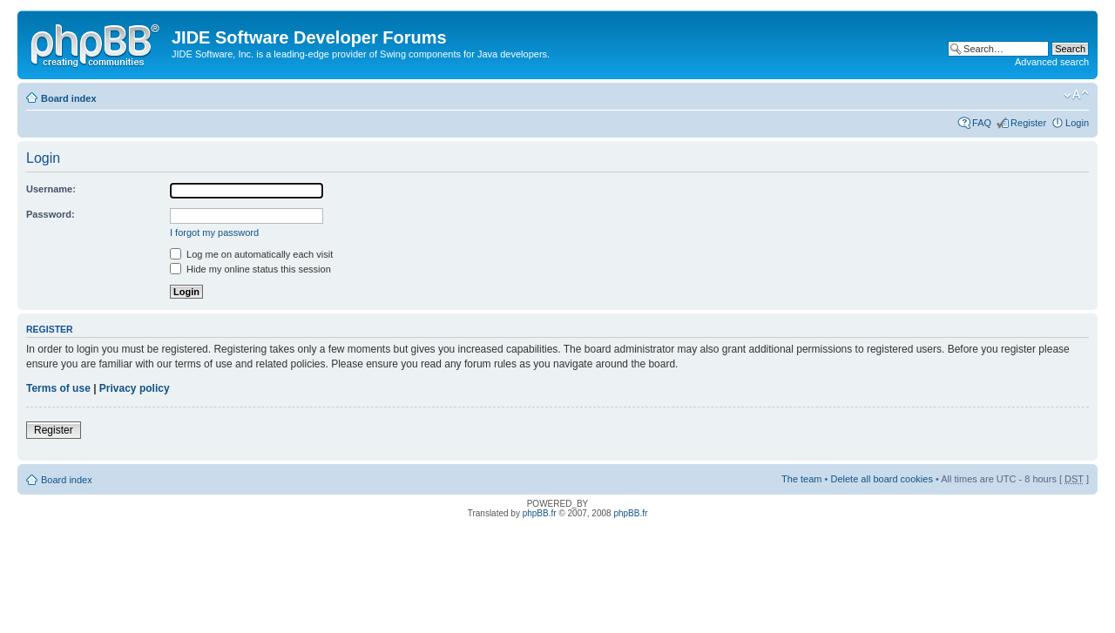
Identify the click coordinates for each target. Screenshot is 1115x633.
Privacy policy (134, 388)
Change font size (1076, 95)
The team (801, 479)
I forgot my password (214, 232)
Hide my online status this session (250, 269)
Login (1077, 123)
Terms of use (58, 388)
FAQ (981, 123)
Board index (69, 98)
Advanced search (1052, 62)
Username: (51, 189)
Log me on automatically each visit (251, 254)
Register (1028, 123)
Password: (50, 214)
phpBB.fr (540, 513)
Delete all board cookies (881, 479)
